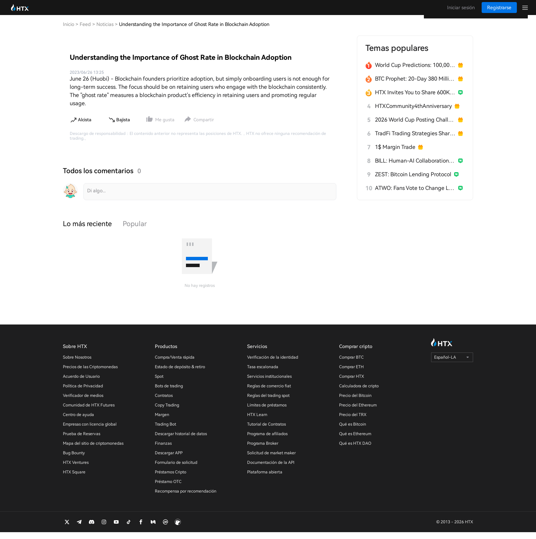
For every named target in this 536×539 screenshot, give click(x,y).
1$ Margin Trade (395, 154)
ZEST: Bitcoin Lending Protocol (413, 181)
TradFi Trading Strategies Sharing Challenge (415, 140)
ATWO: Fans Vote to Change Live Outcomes (415, 195)
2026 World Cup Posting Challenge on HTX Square (415, 126)
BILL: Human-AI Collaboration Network (415, 167)
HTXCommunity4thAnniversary (413, 113)
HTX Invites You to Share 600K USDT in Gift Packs (415, 99)
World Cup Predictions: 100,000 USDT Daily (415, 72)
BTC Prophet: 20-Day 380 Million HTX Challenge (415, 85)
